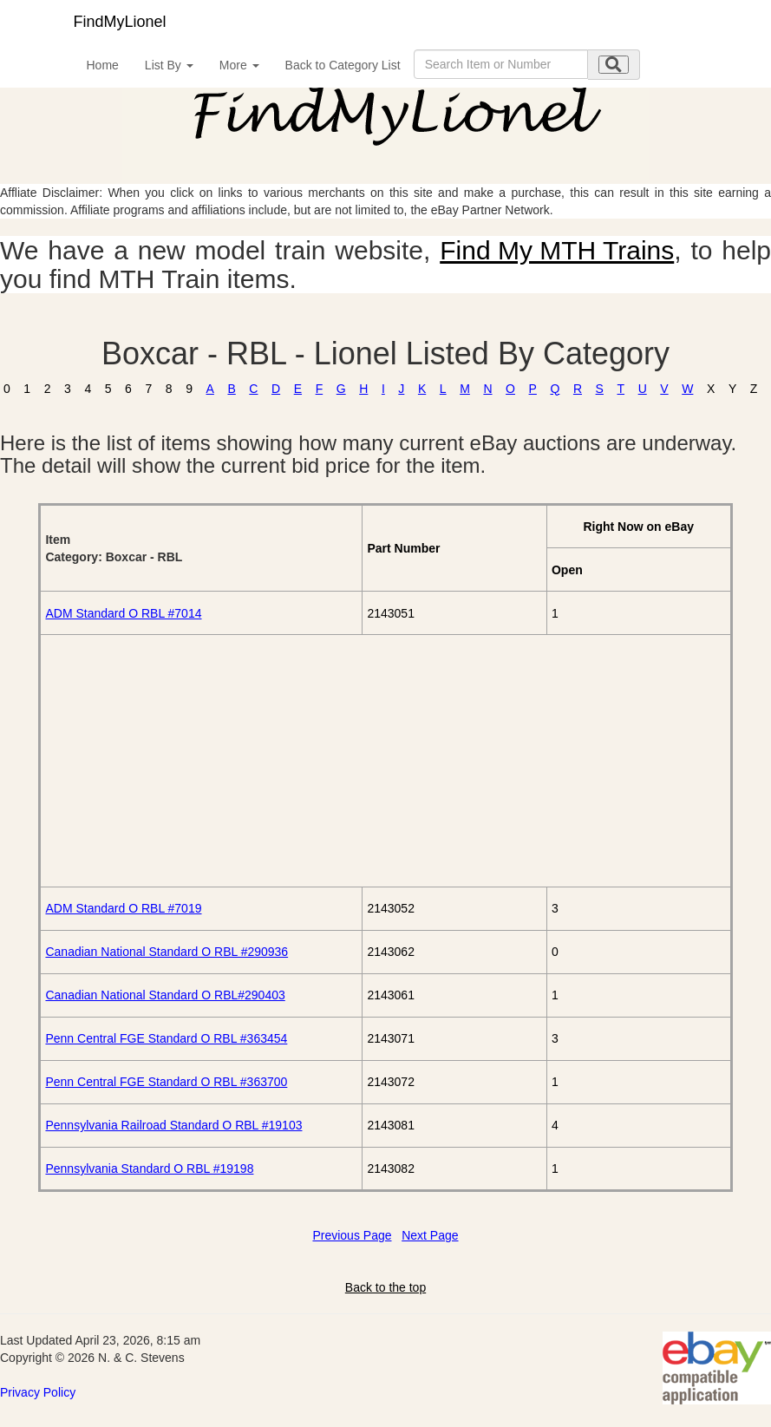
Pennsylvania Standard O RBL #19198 (149, 1168)
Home (103, 65)
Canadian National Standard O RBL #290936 (166, 952)
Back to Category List (343, 65)
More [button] (239, 65)
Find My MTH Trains (557, 250)
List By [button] (169, 65)
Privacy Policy (37, 1392)
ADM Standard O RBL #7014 (123, 613)
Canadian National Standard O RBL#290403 (164, 995)
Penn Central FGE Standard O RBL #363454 (166, 1038)
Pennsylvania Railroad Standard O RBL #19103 (173, 1125)
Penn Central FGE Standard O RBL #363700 (166, 1082)
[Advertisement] (385, 760)
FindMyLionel (120, 21)
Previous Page (351, 1235)
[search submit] (613, 65)
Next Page (430, 1235)
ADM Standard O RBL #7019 (123, 908)
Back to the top (385, 1287)
